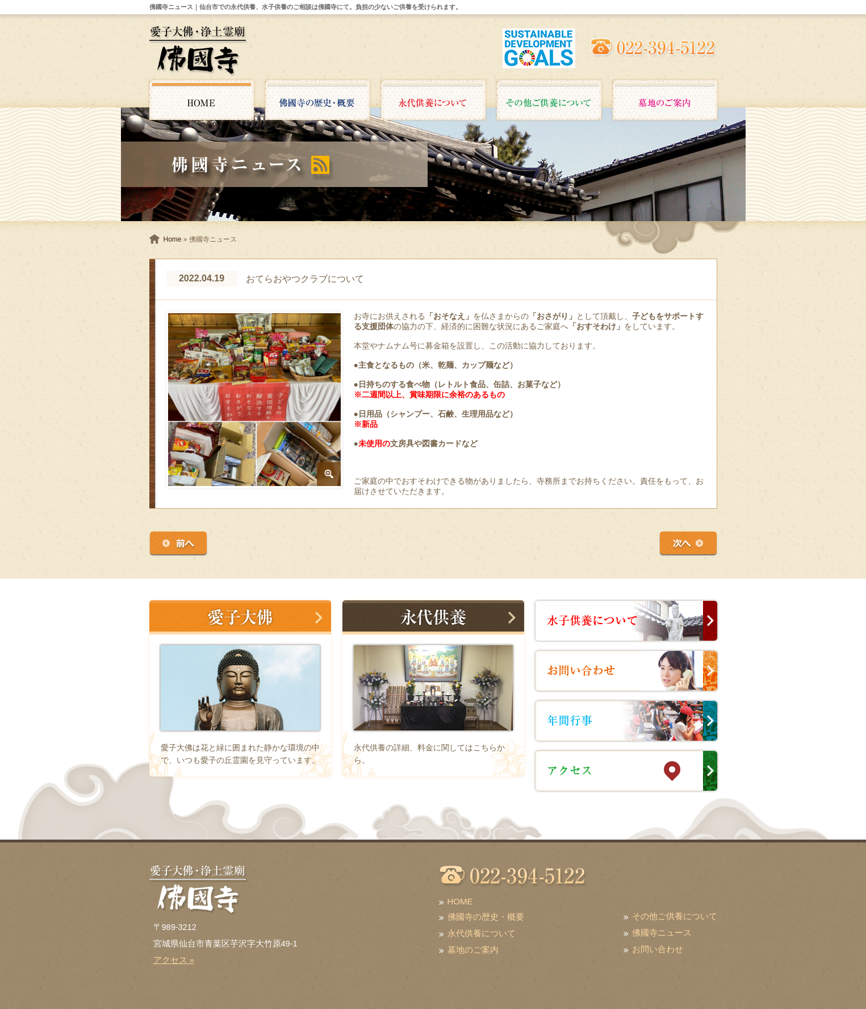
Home (173, 239)
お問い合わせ (657, 949)
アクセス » (173, 960)
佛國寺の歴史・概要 (485, 916)
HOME (460, 901)
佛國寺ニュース (662, 932)
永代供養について (481, 933)
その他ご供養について (674, 916)
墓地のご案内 (473, 949)
